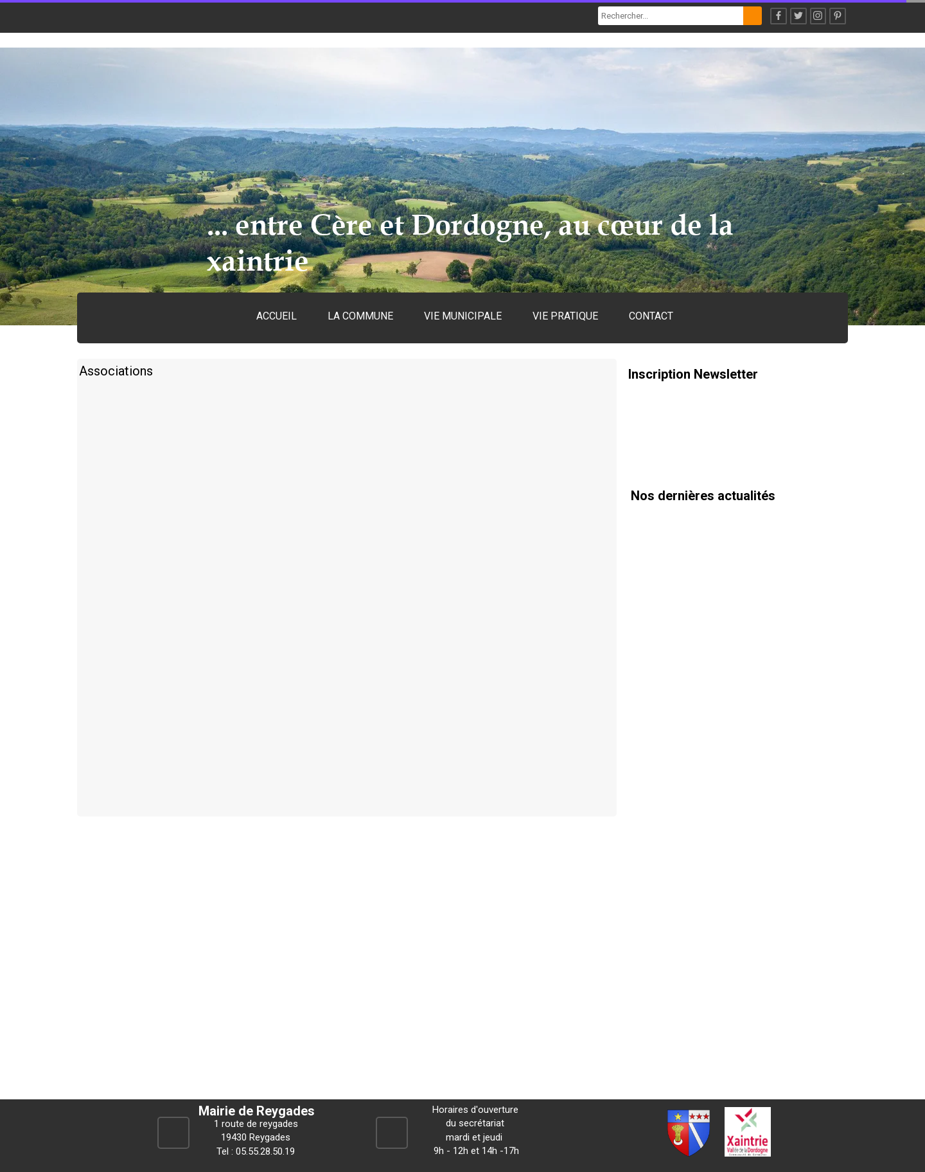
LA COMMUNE (360, 316)
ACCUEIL (276, 316)
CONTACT (651, 316)
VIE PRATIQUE (565, 316)
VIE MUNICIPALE (463, 316)
